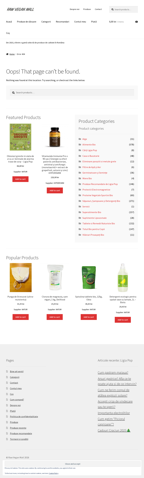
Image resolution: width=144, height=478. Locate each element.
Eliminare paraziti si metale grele (99, 161)
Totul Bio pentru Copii (93, 229)
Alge (84, 139)
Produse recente (18, 427)
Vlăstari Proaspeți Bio (93, 234)
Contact (98, 9)
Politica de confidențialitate (24, 416)
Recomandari (62, 21)
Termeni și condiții (19, 439)
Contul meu (80, 21)
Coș (8, 32)
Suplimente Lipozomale (94, 217)
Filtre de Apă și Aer (91, 167)
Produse (87, 9)
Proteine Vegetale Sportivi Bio (97, 195)
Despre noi (74, 9)
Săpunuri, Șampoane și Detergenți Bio (101, 200)
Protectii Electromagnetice (96, 189)
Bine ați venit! (17, 371)
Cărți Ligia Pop (89, 150)
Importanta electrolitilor (114, 413)
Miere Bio (87, 178)
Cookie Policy (53, 473)
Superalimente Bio (91, 212)
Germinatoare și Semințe (94, 172)
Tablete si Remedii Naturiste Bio (98, 223)
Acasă (9, 21)
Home (12, 54)
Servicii (85, 206)
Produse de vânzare (26, 21)
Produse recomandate (21, 433)
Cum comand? (17, 399)
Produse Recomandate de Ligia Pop (100, 184)
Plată (94, 21)
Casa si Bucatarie (90, 155)
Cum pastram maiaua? (113, 372)
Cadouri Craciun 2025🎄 (114, 430)
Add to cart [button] (20, 179)
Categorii (46, 21)
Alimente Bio (89, 144)
